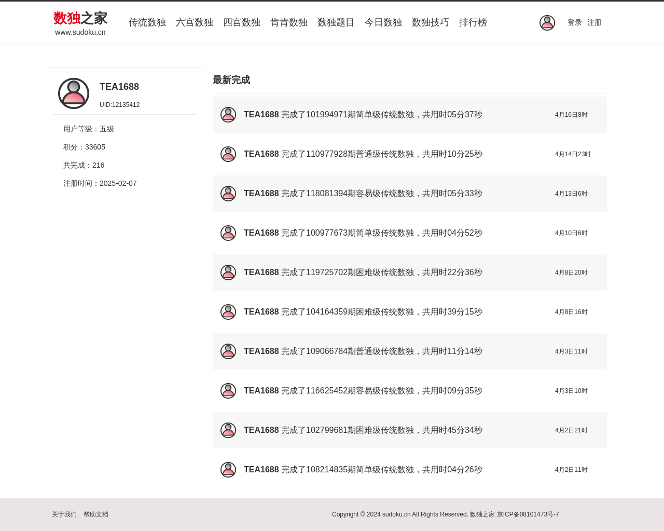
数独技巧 (430, 22)
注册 (594, 22)
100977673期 (331, 232)
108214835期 (331, 469)
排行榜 (473, 22)
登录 (575, 22)
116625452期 (331, 390)
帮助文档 (96, 514)
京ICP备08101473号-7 (528, 514)
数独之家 (482, 514)
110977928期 (331, 153)
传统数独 (147, 22)
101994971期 (331, 114)
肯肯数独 (289, 22)
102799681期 (331, 430)
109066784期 (331, 351)
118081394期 (331, 193)
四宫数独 (241, 22)
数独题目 (336, 22)
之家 (80, 18)
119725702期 (331, 272)
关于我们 (64, 514)
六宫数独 (194, 22)
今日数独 (383, 22)
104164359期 (331, 311)
